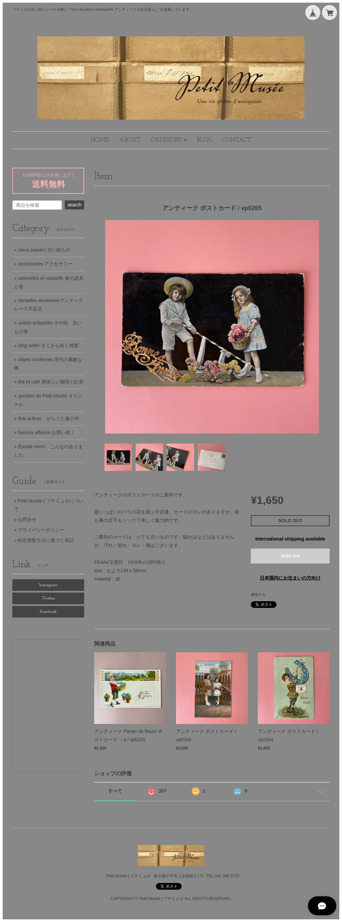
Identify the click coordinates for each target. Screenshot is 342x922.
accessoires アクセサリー (45, 263)
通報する (258, 595)
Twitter (48, 598)
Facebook (48, 611)
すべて (115, 791)
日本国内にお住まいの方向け (290, 578)
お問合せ (27, 519)
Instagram (48, 585)
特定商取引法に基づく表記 (46, 540)
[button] (169, 140)
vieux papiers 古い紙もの (44, 249)
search (74, 204)
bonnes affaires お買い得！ (46, 432)
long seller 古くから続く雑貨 (48, 345)
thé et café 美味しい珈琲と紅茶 (50, 381)
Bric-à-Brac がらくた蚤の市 (48, 418)
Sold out (290, 556)
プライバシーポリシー (41, 530)
